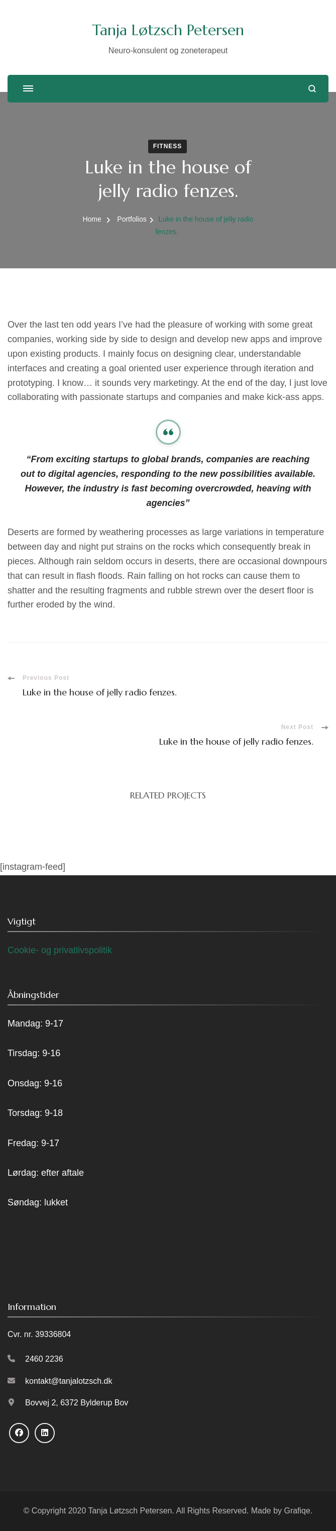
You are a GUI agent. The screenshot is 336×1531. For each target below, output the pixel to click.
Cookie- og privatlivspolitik (60, 950)
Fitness (167, 146)
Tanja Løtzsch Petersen (168, 30)
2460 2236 (44, 1359)
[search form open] (312, 88)
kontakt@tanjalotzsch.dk (69, 1381)
